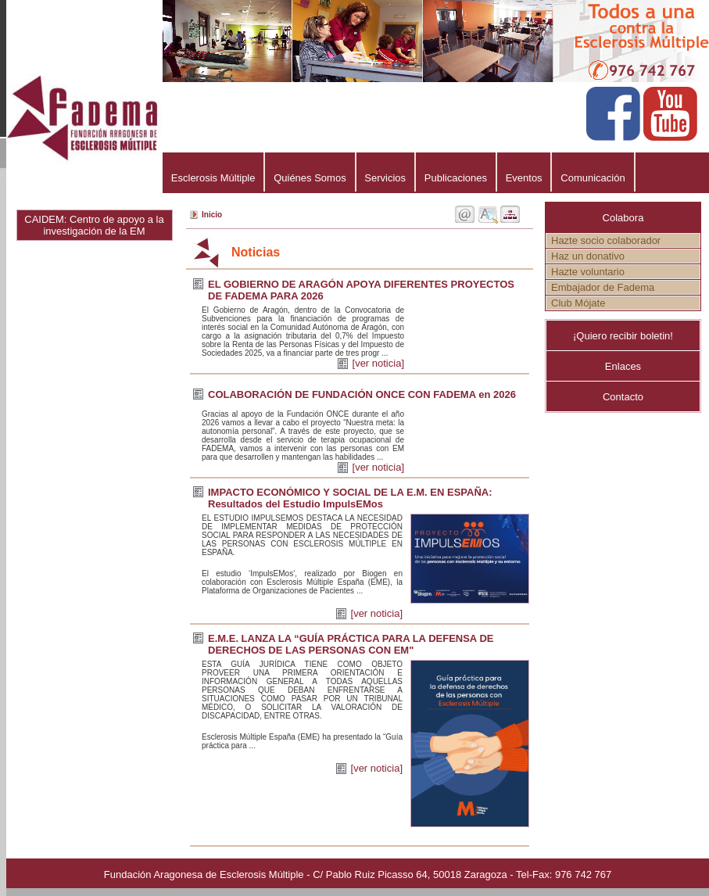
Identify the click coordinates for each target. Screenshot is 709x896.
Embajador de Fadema (602, 287)
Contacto (623, 397)
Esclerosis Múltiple (213, 178)
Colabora (623, 218)
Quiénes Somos (309, 178)
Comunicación (592, 178)
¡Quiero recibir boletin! (623, 336)
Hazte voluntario (588, 272)
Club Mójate (578, 303)
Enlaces (623, 366)
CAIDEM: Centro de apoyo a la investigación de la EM (93, 225)
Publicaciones (456, 178)
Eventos (524, 178)
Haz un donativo (588, 256)
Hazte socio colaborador (606, 240)
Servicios (385, 178)
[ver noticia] (378, 363)
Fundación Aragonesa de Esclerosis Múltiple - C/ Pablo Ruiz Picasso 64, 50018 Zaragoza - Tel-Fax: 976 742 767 (357, 874)
